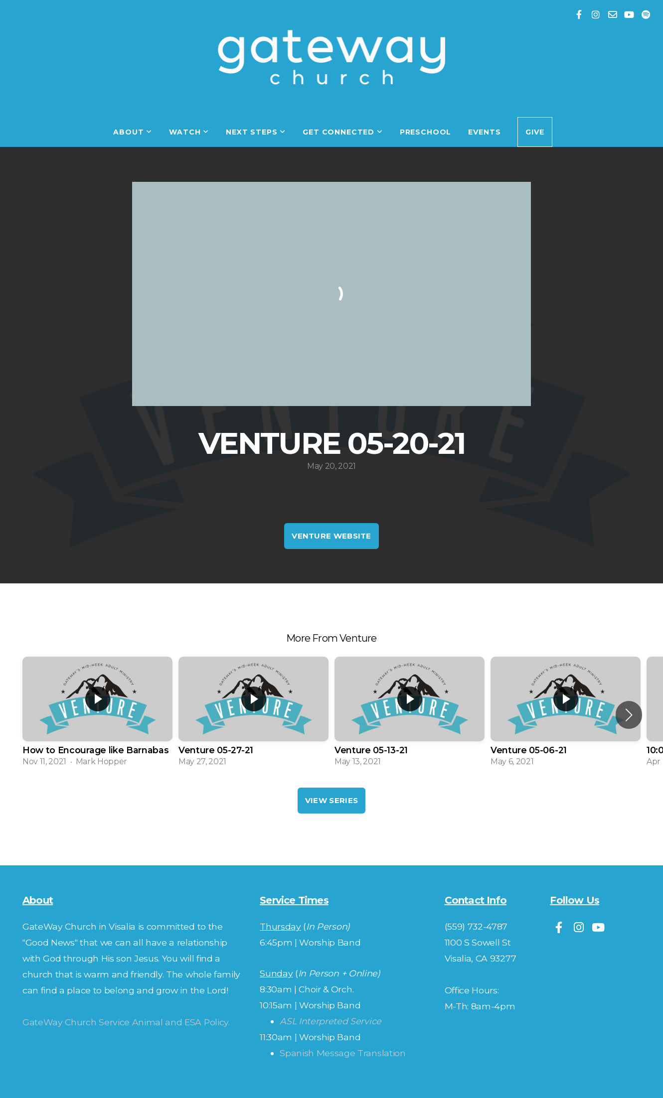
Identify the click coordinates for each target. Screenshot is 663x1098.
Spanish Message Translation (342, 1053)
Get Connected (343, 132)
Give (534, 132)
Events (484, 132)
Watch (189, 132)
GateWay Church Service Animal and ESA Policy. (126, 1022)
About (132, 132)
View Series (331, 800)
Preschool (426, 132)
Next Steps (256, 132)
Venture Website (331, 536)
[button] (629, 715)
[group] (97, 715)
